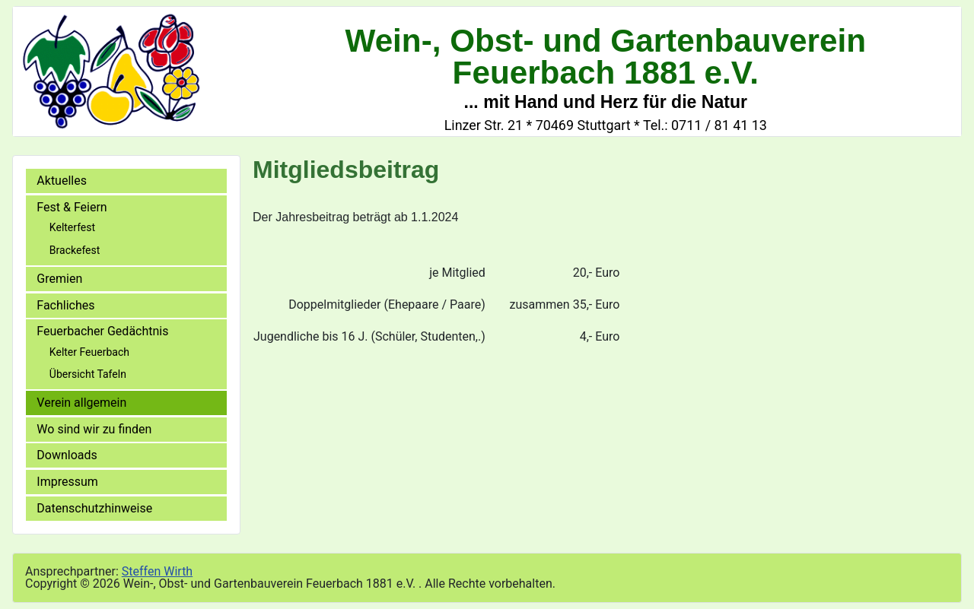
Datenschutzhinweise (94, 508)
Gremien (59, 278)
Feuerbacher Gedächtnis (102, 331)
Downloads (67, 455)
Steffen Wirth (157, 571)
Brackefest (74, 250)
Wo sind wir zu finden (94, 429)
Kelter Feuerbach (89, 352)
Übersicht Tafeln (87, 374)
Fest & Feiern (72, 207)
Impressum (67, 481)
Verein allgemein (81, 402)
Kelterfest (72, 227)
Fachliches (65, 305)
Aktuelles (62, 180)
